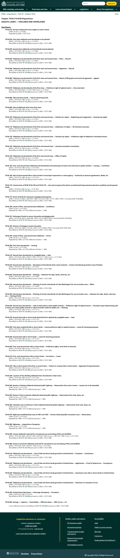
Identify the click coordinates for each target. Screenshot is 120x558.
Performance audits (74, 523)
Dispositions (11, 14)
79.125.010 (26, 380)
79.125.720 (26, 220)
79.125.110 (26, 160)
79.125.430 (26, 350)
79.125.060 (26, 72)
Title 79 (20, 14)
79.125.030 (26, 53)
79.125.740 (26, 438)
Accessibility (99, 519)
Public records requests (103, 527)
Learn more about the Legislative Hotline (31, 534)
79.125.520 (26, 288)
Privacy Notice (36, 554)
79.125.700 (26, 179)
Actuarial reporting (74, 527)
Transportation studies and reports (75, 533)
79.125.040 (26, 63)
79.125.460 (26, 312)
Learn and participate (64, 9)
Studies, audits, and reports (75, 519)
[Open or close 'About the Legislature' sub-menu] (116, 9)
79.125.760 (26, 457)
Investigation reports (75, 545)
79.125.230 (26, 321)
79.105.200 (26, 191)
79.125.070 (26, 82)
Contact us (98, 536)
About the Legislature (105, 9)
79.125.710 (26, 201)
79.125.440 (26, 360)
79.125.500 (26, 269)
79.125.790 (26, 487)
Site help (97, 532)
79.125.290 (26, 102)
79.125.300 (26, 370)
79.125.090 (26, 131)
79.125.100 (26, 150)
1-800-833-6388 (38, 529)
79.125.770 (26, 467)
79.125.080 (26, 121)
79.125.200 (26, 170)
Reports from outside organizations (75, 539)
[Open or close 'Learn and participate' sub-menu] (74, 9)
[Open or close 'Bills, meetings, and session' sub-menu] (27, 9)
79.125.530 (26, 300)
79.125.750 (26, 448)
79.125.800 (26, 496)
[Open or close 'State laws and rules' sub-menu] (50, 9)
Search (111, 3)
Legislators (84, 9)
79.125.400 (26, 92)
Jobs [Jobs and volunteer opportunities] (96, 523)
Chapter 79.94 (30, 14)
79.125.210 (26, 111)
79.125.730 (26, 230)
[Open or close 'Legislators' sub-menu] (91, 9)
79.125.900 (43, 506)
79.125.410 (26, 331)
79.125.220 (26, 341)
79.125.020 (26, 43)
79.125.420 (26, 140)
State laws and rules (39, 9)
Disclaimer (25, 554)
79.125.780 (26, 477)
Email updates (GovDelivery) (104, 540)
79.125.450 (26, 259)
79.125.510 (26, 278)
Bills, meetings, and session (13, 9)
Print (117, 14)
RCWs (3, 14)
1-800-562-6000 (31, 526)
